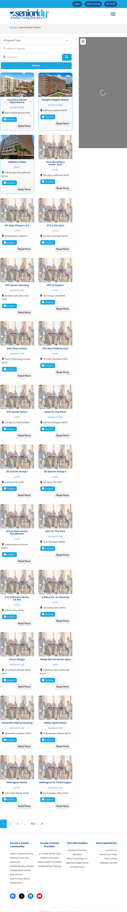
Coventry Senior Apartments (17, 100)
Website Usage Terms (77, 850)
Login (64, 4)
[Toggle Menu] (113, 14)
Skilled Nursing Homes (22, 853)
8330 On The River (55, 405)
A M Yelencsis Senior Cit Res (17, 588)
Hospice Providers (49, 845)
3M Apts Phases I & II (17, 222)
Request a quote (108, 850)
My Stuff (108, 4)
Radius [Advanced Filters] (36, 65)
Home (13, 27)
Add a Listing (85, 4)
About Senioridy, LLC (77, 846)
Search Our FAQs (108, 842)
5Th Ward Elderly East (55, 343)
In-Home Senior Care (50, 841)
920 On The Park (55, 523)
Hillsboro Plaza (17, 160)
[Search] (67, 57)
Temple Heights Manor (55, 99)
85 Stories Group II (55, 464)
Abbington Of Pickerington (55, 769)
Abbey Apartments (55, 711)
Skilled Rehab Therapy (49, 853)
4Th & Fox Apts (55, 222)
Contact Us (111, 837)
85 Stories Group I (17, 464)
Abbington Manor (17, 769)
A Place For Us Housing (55, 587)
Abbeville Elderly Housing (17, 711)
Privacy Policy (77, 854)
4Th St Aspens (55, 281)
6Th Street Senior (17, 405)
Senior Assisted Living (21, 841)
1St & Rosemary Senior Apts (55, 161)
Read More (24, 125)
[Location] (31, 57)
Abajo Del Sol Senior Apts (55, 649)
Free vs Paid (110, 846)
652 (33, 811)
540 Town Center (17, 343)
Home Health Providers (50, 849)
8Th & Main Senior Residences (17, 524)
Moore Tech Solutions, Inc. (81, 906)
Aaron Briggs (17, 649)
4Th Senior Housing (17, 281)
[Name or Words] (36, 48)
